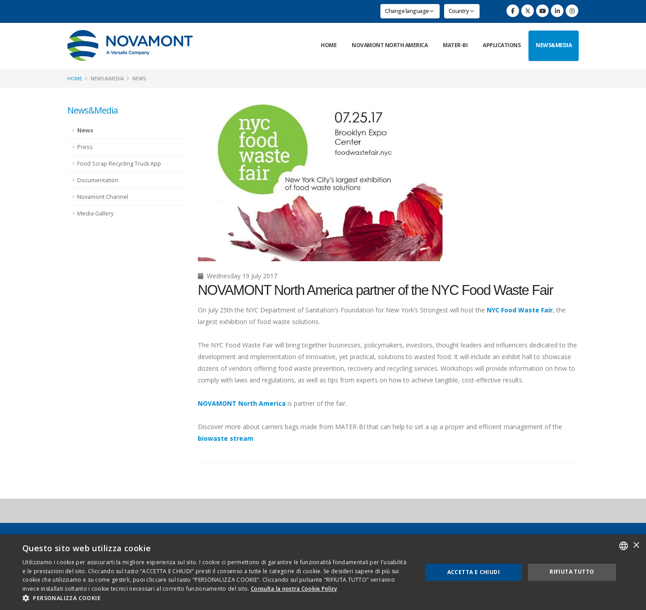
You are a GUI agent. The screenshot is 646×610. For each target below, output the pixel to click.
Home (328, 45)
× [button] (636, 545)
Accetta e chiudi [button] (473, 572)
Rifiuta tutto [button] (572, 571)
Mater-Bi (455, 45)
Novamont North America (390, 45)
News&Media (554, 45)
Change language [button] (409, 11)
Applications (501, 45)
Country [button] (461, 11)
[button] (216, 598)
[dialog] (323, 572)
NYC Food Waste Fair (520, 310)
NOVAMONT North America (242, 403)
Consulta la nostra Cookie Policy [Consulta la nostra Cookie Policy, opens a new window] (294, 588)
